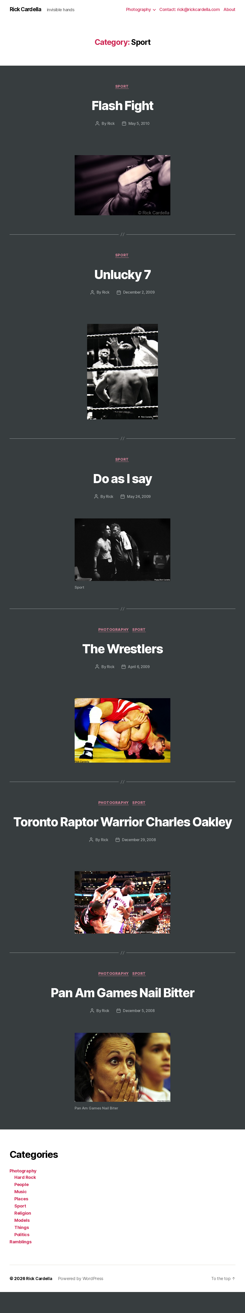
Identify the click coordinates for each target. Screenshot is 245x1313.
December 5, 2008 (139, 1031)
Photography (138, 9)
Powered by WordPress (82, 1299)
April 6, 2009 (138, 669)
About (229, 9)
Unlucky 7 (122, 275)
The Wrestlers (122, 650)
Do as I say (122, 479)
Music (20, 1212)
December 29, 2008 (139, 860)
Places (21, 1219)
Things (21, 1248)
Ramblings (21, 1262)
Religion (22, 1234)
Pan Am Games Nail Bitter (122, 1013)
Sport (122, 87)
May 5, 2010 (139, 124)
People (21, 1205)
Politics (21, 1255)
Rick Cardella (26, 9)
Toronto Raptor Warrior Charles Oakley (122, 833)
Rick (110, 124)
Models (21, 1241)
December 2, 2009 (139, 293)
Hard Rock (25, 1198)
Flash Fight (122, 105)
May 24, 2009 (139, 498)
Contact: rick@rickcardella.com (189, 9)
